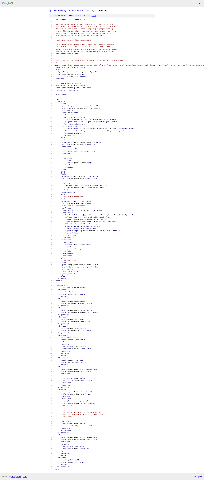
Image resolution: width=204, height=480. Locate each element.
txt (195, 477)
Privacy (18, 477)
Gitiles (13, 477)
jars (95, 10)
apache (52, 10)
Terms (25, 477)
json (200, 477)
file (93, 16)
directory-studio (65, 10)
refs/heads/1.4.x (82, 10)
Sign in (199, 3)
